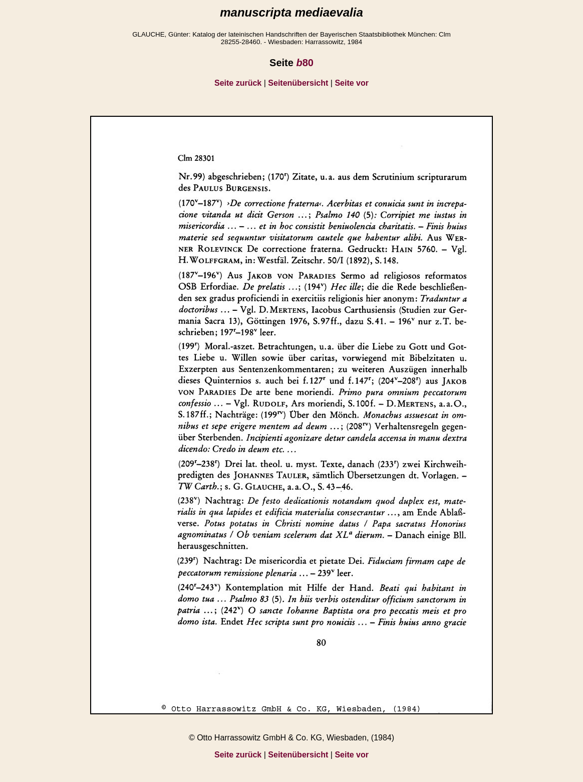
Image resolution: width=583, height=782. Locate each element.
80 (304, 62)
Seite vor (352, 83)
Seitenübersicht (298, 83)
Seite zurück (237, 83)
